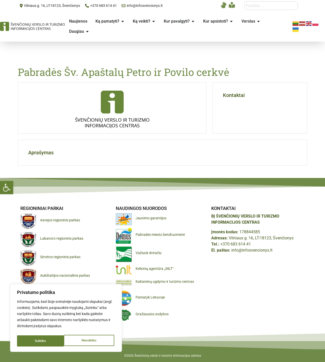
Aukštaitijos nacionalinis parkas (65, 275)
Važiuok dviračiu (148, 253)
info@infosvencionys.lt (251, 250)
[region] (66, 319)
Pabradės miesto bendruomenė (160, 235)
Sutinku (92, 341)
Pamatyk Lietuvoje (150, 297)
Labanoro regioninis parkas (61, 238)
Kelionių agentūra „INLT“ (155, 269)
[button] (6, 187)
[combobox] (271, 5)
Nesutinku (42, 341)
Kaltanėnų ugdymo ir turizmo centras (165, 281)
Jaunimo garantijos (151, 218)
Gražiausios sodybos (152, 314)
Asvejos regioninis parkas (60, 220)
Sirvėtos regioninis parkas (60, 257)
